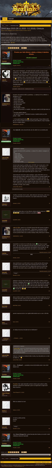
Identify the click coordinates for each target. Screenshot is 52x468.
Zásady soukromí (48, 463)
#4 (49, 143)
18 (22, 47)
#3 (49, 124)
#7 (49, 219)
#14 (49, 338)
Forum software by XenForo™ (34, 465)
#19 (49, 428)
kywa (3, 322)
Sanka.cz (4, 410)
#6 (49, 203)
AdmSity (27, 88)
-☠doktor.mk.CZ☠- (21, 88)
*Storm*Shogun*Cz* (6, 394)
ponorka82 (15, 88)
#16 (49, 378)
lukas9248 (4, 220)
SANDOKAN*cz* (6, 104)
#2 (49, 86)
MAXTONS (4, 306)
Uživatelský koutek (11, 30)
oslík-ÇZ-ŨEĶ (5, 157)
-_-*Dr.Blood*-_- (6, 339)
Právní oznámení (37, 462)
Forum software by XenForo (12, 465)
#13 (49, 321)
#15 (49, 359)
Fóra (5, 19)
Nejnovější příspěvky (7, 21)
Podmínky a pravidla (40, 463)
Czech (2, 462)
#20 (49, 447)
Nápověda (44, 462)
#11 (49, 290)
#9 (49, 257)
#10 (49, 275)
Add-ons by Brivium (13, 466)
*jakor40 (4, 80)
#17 (49, 392)
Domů (48, 462)
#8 (49, 236)
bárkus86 (4, 272)
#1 (49, 65)
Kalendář (11, 18)
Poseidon (25, 30)
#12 (49, 305)
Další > (25, 47)
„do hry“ (12, 42)
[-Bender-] (4, 204)
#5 (49, 186)
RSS (50, 462)
